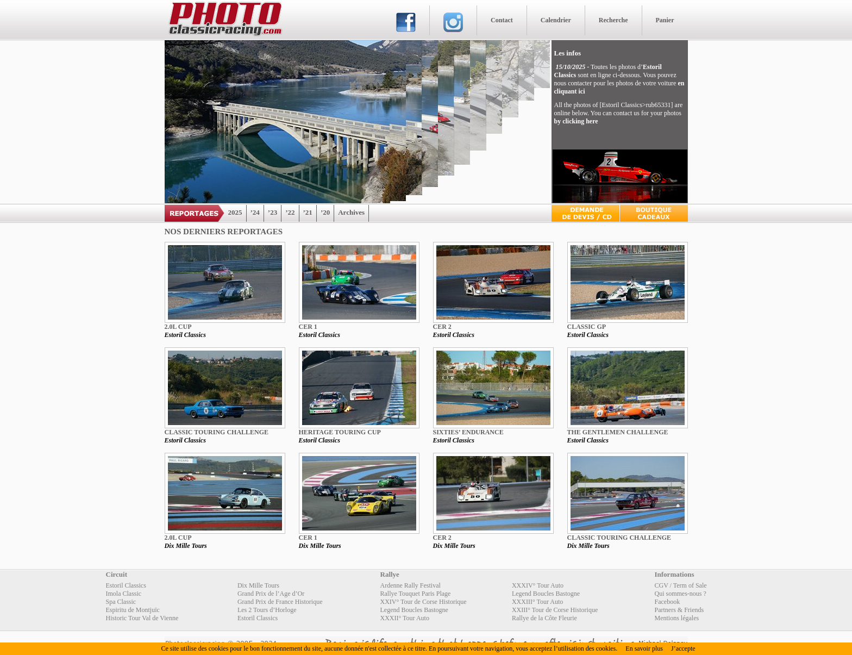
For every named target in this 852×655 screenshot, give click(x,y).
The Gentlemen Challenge (617, 432)
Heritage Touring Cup (340, 432)
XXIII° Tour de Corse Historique (555, 610)
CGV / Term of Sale (681, 585)
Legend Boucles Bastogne (546, 593)
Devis (585, 213)
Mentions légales (677, 618)
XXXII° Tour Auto (404, 618)
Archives (351, 212)
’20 (325, 212)
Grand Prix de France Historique (280, 602)
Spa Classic (121, 602)
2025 (235, 212)
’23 (272, 212)
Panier (665, 20)
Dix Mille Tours (186, 546)
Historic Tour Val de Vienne (142, 618)
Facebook (667, 602)
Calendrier (556, 20)
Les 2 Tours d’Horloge (267, 610)
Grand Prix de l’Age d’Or (270, 593)
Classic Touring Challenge (217, 432)
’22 (290, 212)
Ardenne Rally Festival (410, 585)
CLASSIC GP (586, 326)
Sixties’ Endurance (468, 432)
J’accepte (683, 648)
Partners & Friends (679, 610)
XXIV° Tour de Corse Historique (423, 602)
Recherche (613, 20)
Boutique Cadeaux (654, 213)
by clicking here (576, 121)
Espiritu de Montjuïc (133, 610)
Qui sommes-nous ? (680, 593)
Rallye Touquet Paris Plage (415, 593)
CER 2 (442, 326)
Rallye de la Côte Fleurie (544, 618)
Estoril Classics (185, 335)
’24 (255, 212)
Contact (502, 20)
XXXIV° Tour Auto (537, 585)
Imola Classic (124, 593)
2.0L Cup (178, 326)
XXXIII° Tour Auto (537, 602)
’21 (307, 212)
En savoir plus (644, 648)
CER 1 (308, 326)
